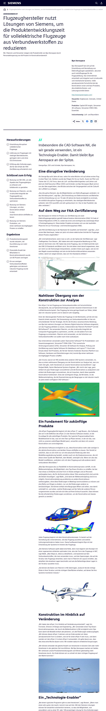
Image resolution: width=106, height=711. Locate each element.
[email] (96, 121)
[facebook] (87, 121)
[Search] (96, 3)
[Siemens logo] (14, 3)
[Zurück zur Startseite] (4, 9)
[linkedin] (91, 121)
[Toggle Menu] (4, 3)
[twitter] (83, 121)
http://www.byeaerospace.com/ (82, 95)
